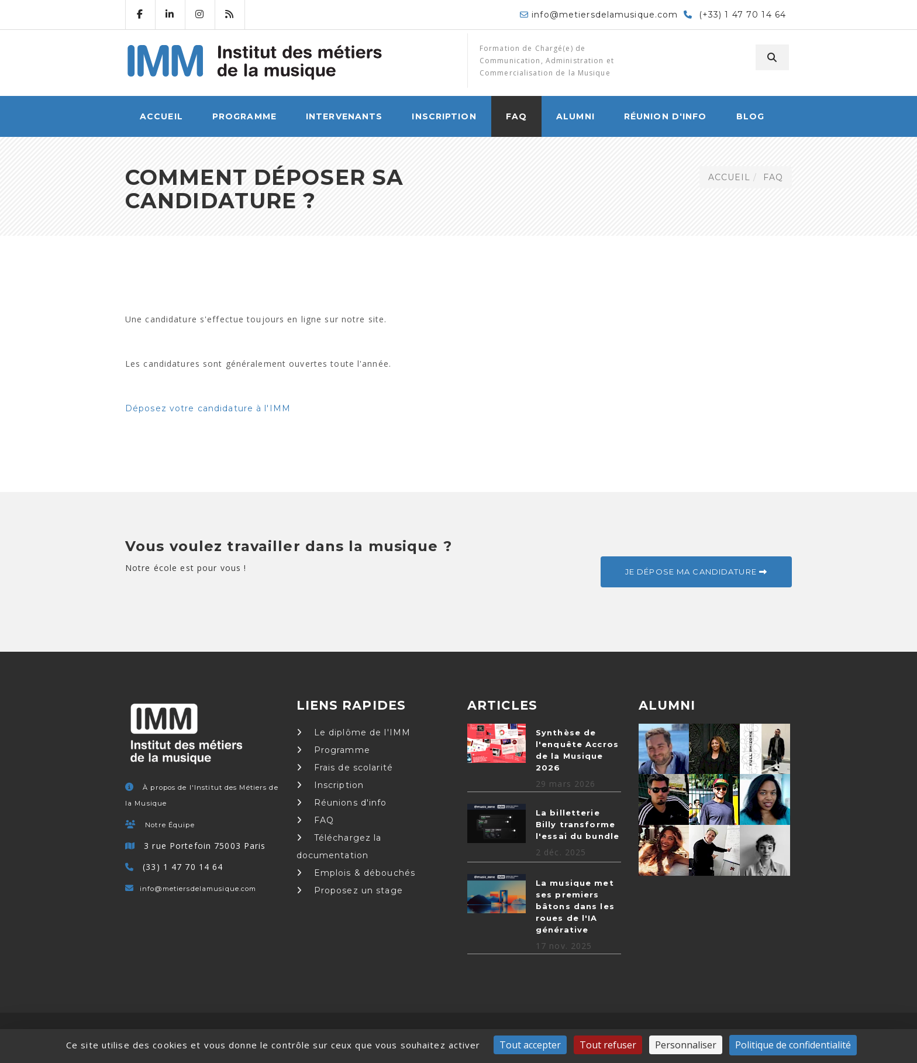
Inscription (444, 116)
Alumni (575, 116)
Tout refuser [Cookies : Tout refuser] (608, 1044)
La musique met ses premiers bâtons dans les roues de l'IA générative (575, 906)
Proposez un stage (350, 890)
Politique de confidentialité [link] (793, 1044)
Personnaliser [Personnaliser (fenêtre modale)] (685, 1044)
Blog (750, 116)
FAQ (516, 116)
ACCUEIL (161, 116)
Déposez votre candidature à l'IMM (208, 408)
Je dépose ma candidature (696, 571)
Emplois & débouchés (356, 873)
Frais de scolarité (345, 767)
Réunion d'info (665, 116)
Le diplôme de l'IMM (354, 732)
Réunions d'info (342, 802)
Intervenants (344, 116)
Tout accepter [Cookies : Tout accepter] (530, 1044)
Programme (244, 116)
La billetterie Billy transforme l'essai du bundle (577, 824)
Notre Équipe (169, 825)
